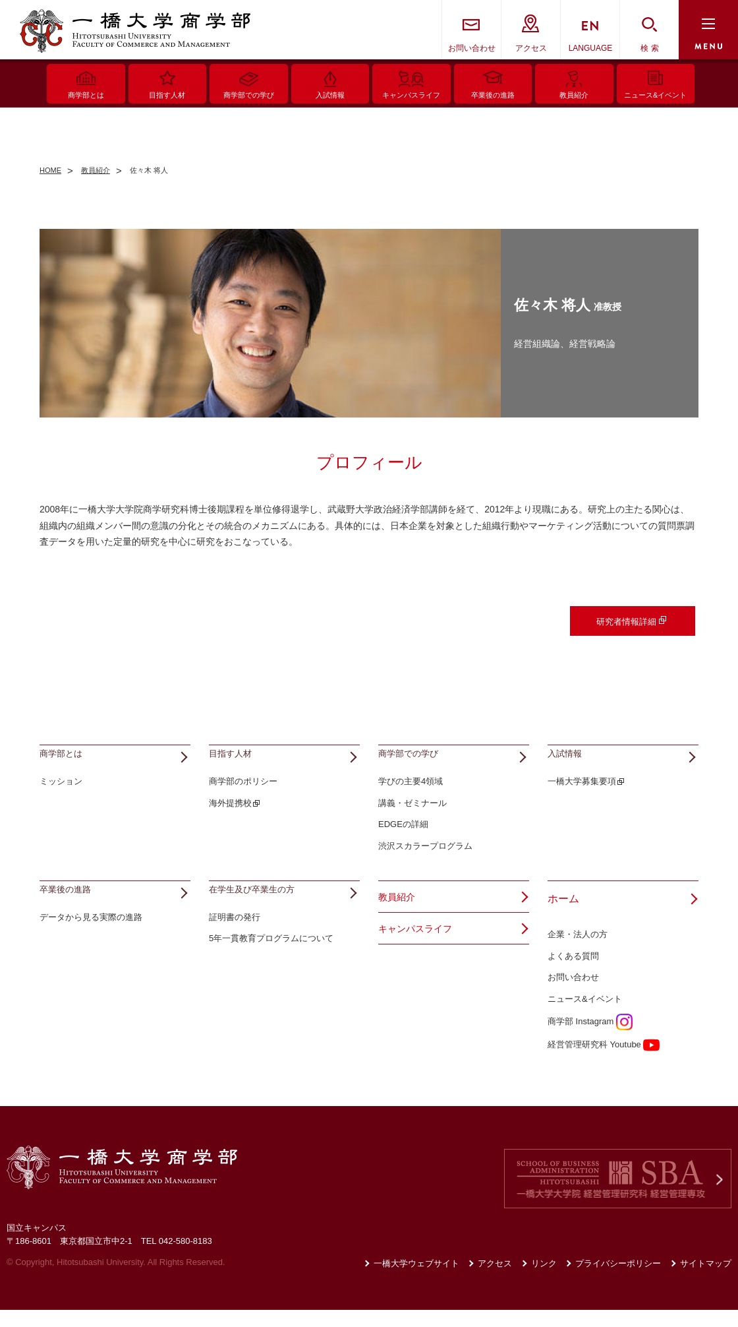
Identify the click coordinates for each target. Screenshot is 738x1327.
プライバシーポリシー (618, 1280)
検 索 (649, 48)
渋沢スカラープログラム (425, 863)
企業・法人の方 (578, 951)
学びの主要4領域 (410, 798)
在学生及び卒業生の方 (261, 915)
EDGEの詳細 (403, 842)
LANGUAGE (591, 48)
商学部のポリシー (243, 798)
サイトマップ (705, 1280)
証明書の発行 (234, 951)
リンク (544, 1280)
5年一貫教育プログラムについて (271, 973)
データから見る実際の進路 (91, 951)
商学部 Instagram (590, 1038)
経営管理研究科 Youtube (604, 1061)
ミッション (61, 798)
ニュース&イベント (585, 1016)
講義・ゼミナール (412, 820)
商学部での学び (415, 762)
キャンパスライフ (420, 950)
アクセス (531, 48)
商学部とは (66, 762)
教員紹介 (399, 915)
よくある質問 (573, 973)
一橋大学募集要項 (582, 798)
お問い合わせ (472, 48)
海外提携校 (230, 820)
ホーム (563, 915)
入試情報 (569, 762)
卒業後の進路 (71, 915)
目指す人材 (235, 762)
